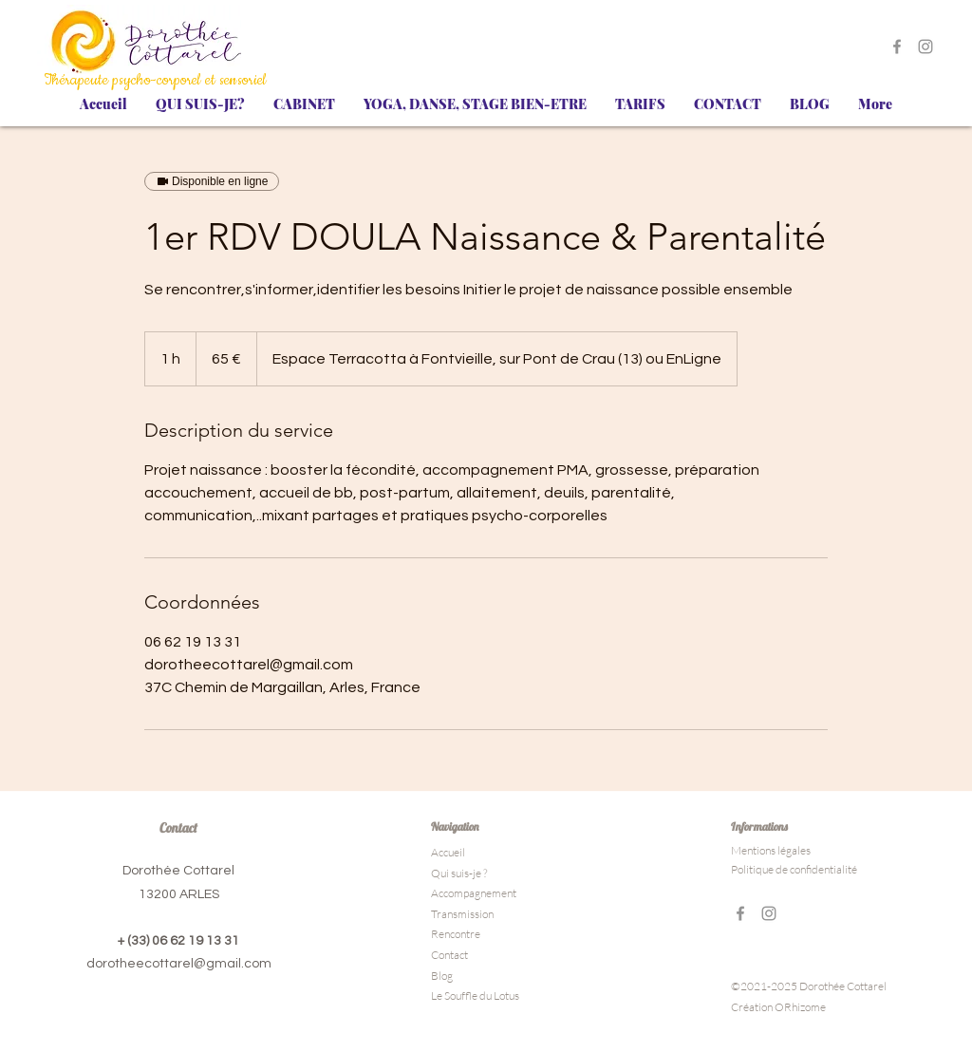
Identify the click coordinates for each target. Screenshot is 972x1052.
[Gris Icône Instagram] (925, 46)
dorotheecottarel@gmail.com (178, 963)
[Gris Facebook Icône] (897, 46)
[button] (200, 104)
